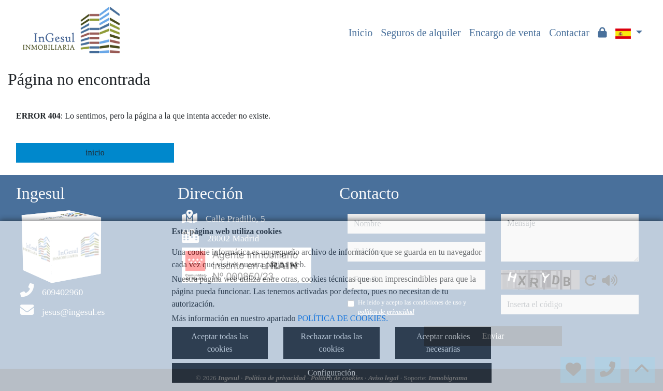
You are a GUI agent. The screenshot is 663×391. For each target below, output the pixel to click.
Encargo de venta (505, 32)
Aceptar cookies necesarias (443, 342)
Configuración (331, 372)
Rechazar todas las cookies (331, 342)
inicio (94, 152)
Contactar (569, 32)
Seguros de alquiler (420, 32)
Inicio (361, 32)
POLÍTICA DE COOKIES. (343, 318)
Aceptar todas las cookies (219, 342)
